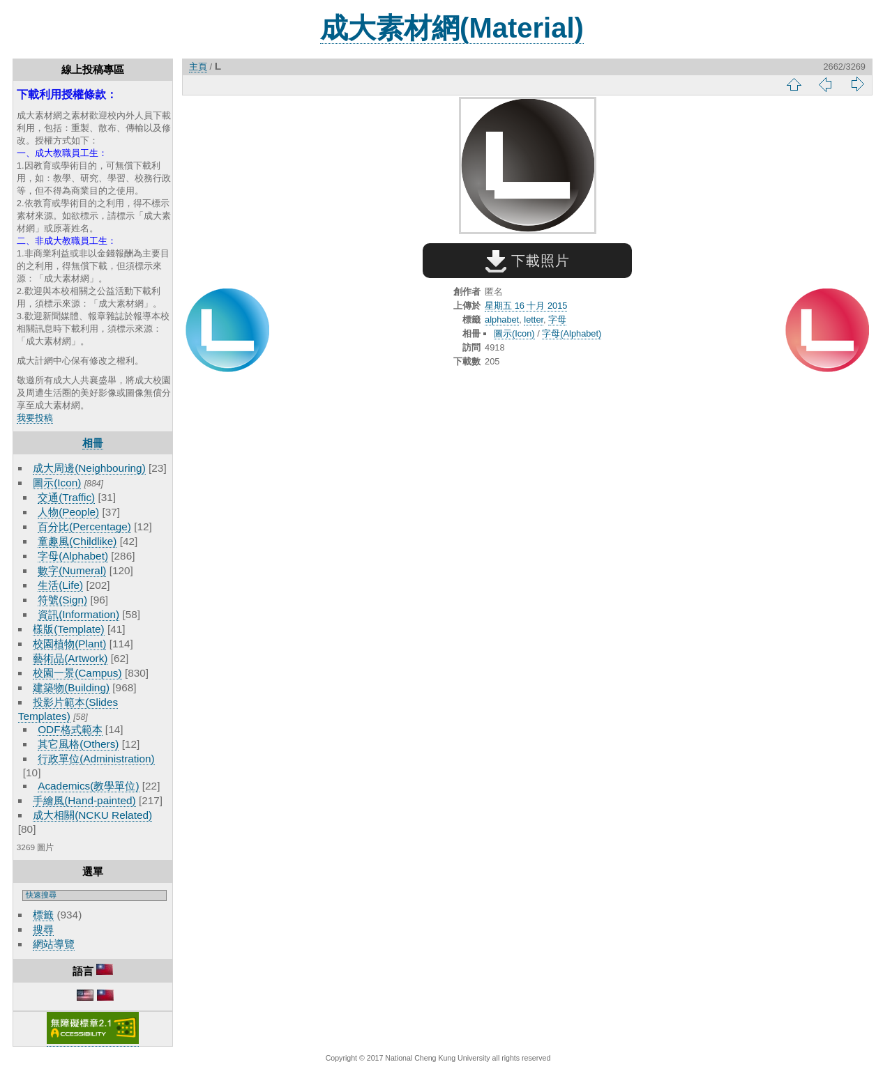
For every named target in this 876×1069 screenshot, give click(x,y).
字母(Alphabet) (73, 556)
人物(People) (68, 512)
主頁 (198, 66)
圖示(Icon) (57, 483)
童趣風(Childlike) (77, 541)
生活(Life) (60, 585)
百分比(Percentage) (84, 526)
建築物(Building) (71, 687)
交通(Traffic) (66, 497)
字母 (557, 319)
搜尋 (43, 929)
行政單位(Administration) (96, 758)
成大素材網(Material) (452, 28)
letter (533, 319)
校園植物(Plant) (69, 643)
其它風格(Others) (78, 744)
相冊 (92, 443)
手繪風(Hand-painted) (84, 800)
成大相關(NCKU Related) (92, 815)
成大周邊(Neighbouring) (89, 468)
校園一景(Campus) (77, 673)
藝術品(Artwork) (70, 658)
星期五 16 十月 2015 (526, 305)
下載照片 (528, 260)
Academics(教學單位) (88, 786)
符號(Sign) (62, 600)
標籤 (43, 915)
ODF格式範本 (70, 729)
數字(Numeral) (72, 570)
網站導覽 (54, 944)
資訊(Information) (78, 614)
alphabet (502, 319)
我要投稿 (35, 418)
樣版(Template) (69, 629)
